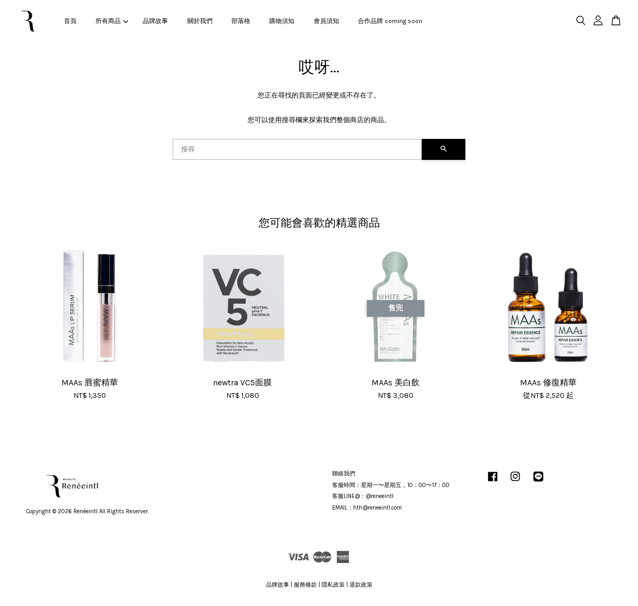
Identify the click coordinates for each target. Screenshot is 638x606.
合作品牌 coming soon (390, 21)
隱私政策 (333, 584)
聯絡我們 (343, 473)
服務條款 (305, 584)
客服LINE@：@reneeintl (363, 496)
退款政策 (361, 584)
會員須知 (326, 21)
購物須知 (281, 21)
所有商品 (111, 21)
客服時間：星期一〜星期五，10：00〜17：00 (391, 485)
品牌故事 (155, 21)
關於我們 (199, 21)
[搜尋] (297, 149)
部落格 (240, 21)
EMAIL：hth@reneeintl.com (367, 507)
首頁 (70, 21)
